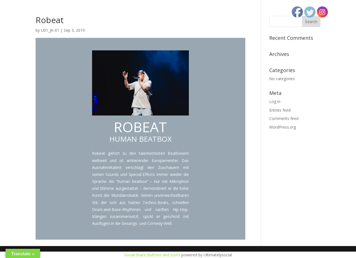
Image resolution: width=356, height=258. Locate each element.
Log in (274, 101)
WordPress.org (282, 127)
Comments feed (283, 118)
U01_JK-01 (50, 30)
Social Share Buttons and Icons (152, 254)
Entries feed (280, 110)
